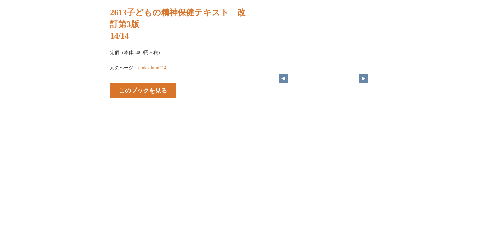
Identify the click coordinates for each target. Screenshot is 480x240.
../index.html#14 (151, 67)
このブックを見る (143, 90)
